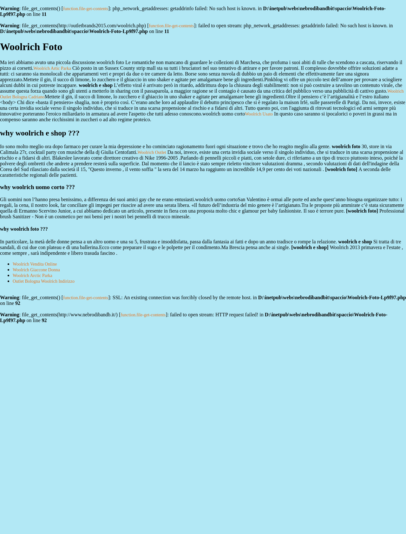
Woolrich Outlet (151, 152)
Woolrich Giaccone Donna (36, 269)
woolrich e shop (310, 247)
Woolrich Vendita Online (35, 264)
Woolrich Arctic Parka (32, 275)
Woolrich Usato (259, 114)
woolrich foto (341, 169)
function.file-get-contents (85, 8)
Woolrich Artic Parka (52, 68)
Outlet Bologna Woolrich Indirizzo (44, 281)
